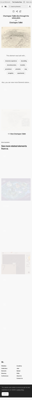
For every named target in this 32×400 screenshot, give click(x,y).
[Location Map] (16, 263)
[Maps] (16, 336)
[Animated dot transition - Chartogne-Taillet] (16, 96)
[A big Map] (16, 189)
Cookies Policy (20, 389)
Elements (3, 371)
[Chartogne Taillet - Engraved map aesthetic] (16, 119)
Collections (4, 368)
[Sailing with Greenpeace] (16, 238)
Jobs (18, 368)
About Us (19, 376)
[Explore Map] (16, 164)
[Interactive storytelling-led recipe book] (16, 288)
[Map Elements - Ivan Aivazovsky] (16, 312)
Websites (3, 366)
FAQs (18, 373)
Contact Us (20, 378)
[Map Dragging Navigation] (16, 214)
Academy (19, 366)
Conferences (4, 376)
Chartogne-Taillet (16, 22)
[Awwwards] (6, 6)
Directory (3, 373)
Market (18, 371)
